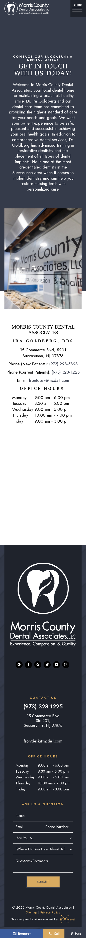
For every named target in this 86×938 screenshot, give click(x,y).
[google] (19, 664)
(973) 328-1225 (66, 372)
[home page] (25, 8)
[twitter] (47, 664)
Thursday (20, 415)
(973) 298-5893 (63, 364)
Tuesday (19, 403)
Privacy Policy (50, 912)
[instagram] (65, 664)
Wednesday (22, 409)
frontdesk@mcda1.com (49, 380)
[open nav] (78, 8)
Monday (19, 398)
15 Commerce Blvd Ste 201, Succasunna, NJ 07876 (43, 721)
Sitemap (31, 912)
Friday (17, 421)
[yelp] (37, 664)
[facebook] (28, 664)
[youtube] (56, 664)
